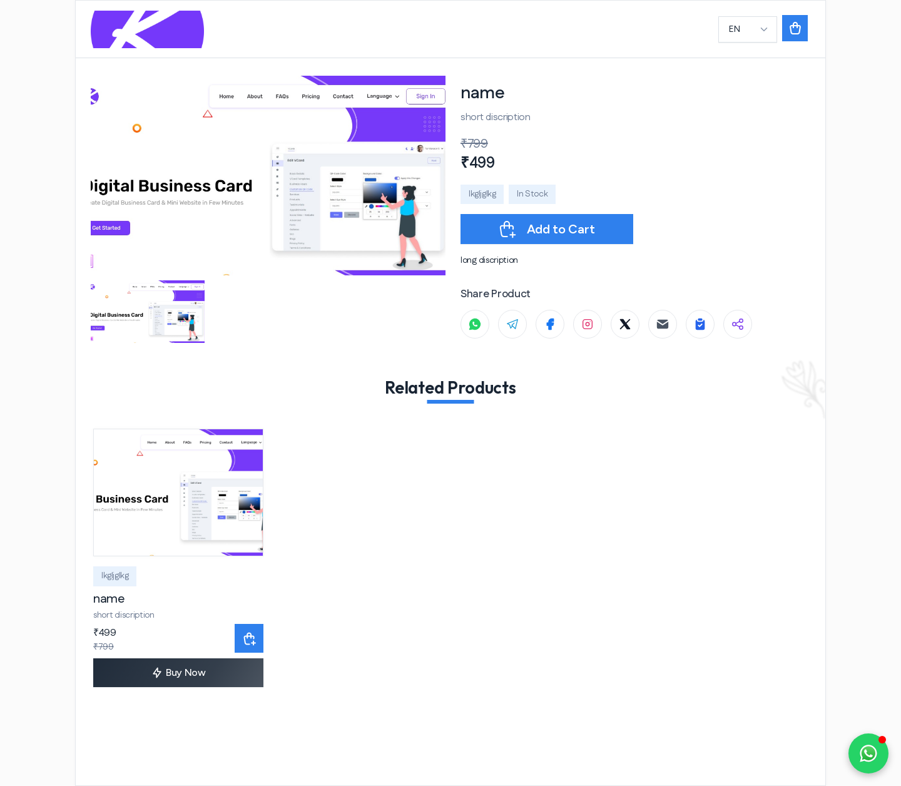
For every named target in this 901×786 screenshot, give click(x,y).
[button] (795, 29)
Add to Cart (545, 229)
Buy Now (178, 672)
